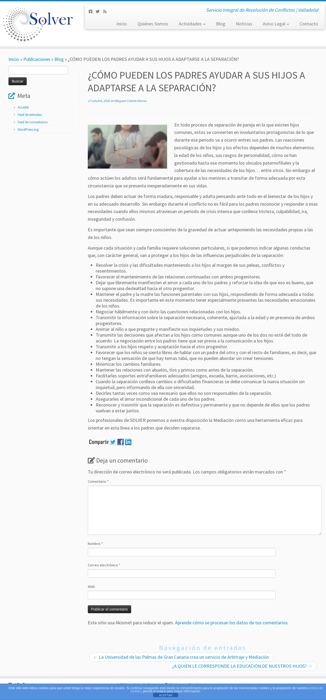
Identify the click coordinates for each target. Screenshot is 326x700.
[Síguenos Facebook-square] (92, 11)
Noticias (244, 24)
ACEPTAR (165, 695)
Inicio (121, 24)
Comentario (98, 481)
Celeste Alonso (136, 101)
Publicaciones (36, 59)
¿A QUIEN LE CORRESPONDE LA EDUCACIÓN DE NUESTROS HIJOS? (242, 666)
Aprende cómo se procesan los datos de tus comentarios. (232, 623)
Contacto (309, 24)
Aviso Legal (276, 24)
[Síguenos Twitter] (99, 11)
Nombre (95, 543)
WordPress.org (28, 129)
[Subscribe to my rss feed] (106, 11)
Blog (220, 24)
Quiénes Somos (152, 24)
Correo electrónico (104, 565)
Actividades (192, 24)
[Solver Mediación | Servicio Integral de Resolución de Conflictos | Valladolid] (37, 24)
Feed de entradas (30, 114)
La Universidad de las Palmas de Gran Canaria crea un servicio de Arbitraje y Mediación (181, 657)
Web (91, 586)
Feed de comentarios (33, 122)
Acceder (23, 107)
